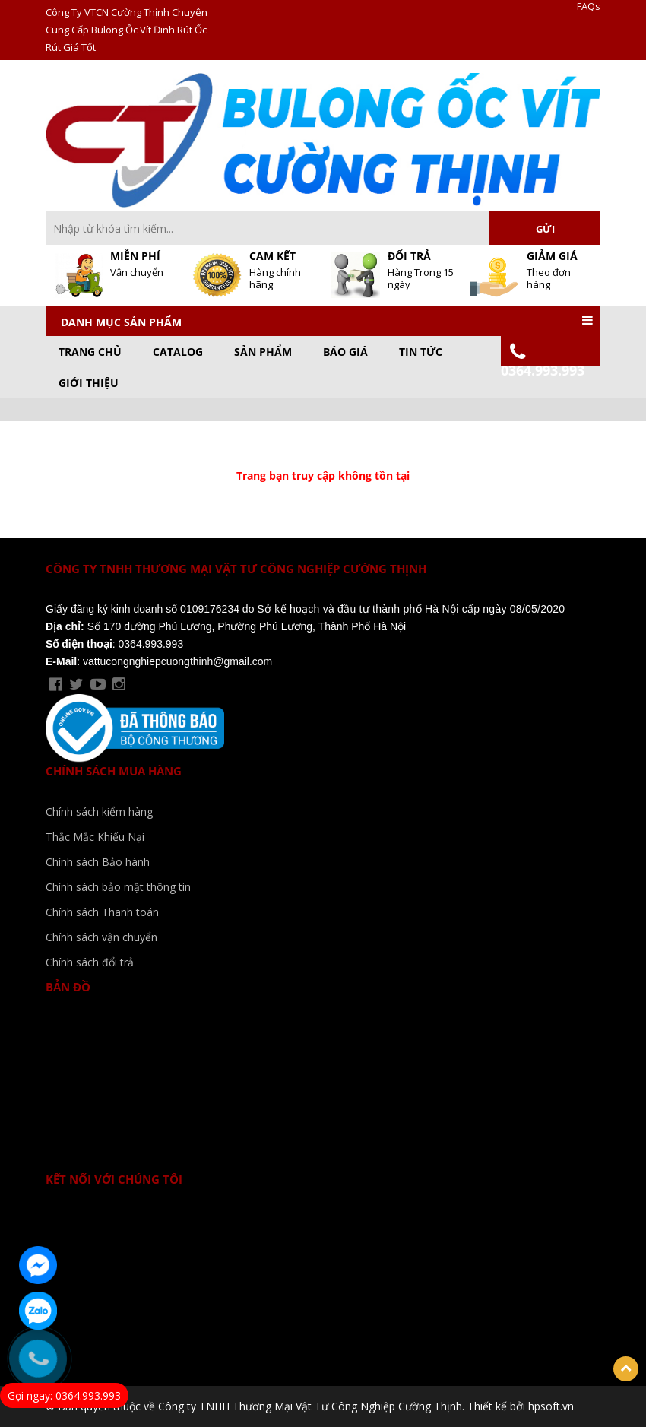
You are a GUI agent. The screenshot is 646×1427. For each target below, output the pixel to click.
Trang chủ (90, 352)
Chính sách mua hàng (114, 771)
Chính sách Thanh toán (102, 912)
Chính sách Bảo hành (98, 862)
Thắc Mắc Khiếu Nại (95, 836)
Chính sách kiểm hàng (99, 811)
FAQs (588, 6)
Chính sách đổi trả (90, 962)
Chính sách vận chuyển (101, 937)
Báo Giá (345, 352)
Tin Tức (420, 352)
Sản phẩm (263, 352)
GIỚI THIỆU (89, 383)
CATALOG (178, 352)
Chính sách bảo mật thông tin (118, 887)
